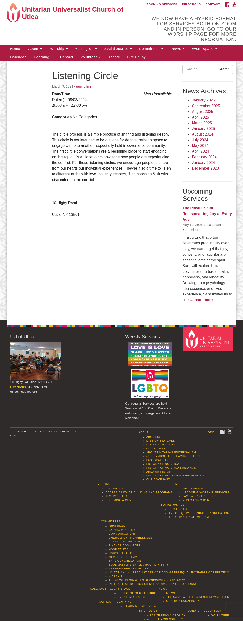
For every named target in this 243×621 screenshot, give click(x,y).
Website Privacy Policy (166, 615)
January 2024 (203, 163)
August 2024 (202, 134)
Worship (58, 49)
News (177, 49)
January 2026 (203, 100)
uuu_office (83, 86)
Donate (114, 57)
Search (224, 69)
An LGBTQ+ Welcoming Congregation (199, 513)
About (34, 49)
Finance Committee (124, 545)
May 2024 (200, 146)
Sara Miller (190, 230)
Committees (151, 49)
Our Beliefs (156, 448)
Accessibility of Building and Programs (138, 492)
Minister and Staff (162, 444)
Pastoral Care (158, 460)
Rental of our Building (137, 593)
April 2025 (200, 117)
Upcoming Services (161, 4)
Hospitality (118, 549)
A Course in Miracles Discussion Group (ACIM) (147, 580)
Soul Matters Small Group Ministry (138, 564)
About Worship (195, 488)
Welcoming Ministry (125, 541)
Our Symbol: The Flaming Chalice (174, 456)
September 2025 (206, 106)
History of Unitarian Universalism (175, 475)
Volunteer (91, 57)
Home (15, 49)
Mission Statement (161, 440)
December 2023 (205, 168)
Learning (43, 57)
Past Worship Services (202, 496)
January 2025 (203, 129)
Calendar (18, 57)
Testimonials (116, 496)
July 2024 (200, 140)
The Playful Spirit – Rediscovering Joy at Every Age (207, 213)
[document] (121, 190)
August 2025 (202, 112)
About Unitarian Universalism (171, 452)
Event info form (131, 596)
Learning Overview (140, 606)
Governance (119, 526)
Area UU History (159, 471)
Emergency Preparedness (130, 537)
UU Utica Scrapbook (183, 600)
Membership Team (123, 556)
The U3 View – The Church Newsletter (197, 596)
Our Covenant (158, 479)
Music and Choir (196, 500)
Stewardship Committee (128, 568)
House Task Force (124, 553)
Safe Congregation (125, 560)
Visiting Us (86, 49)
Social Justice (118, 49)
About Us (153, 437)
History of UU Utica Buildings (171, 467)
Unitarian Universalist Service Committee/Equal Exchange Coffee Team (169, 572)
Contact (213, 4)
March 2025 (202, 123)
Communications (122, 533)
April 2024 (200, 151)
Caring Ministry (122, 530)
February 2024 (204, 157)
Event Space (204, 49)
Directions (191, 4)
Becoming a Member (121, 500)
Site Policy (138, 57)
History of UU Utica (162, 463)
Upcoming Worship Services (206, 492)
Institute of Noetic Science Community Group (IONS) (152, 583)
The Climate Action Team (189, 516)
